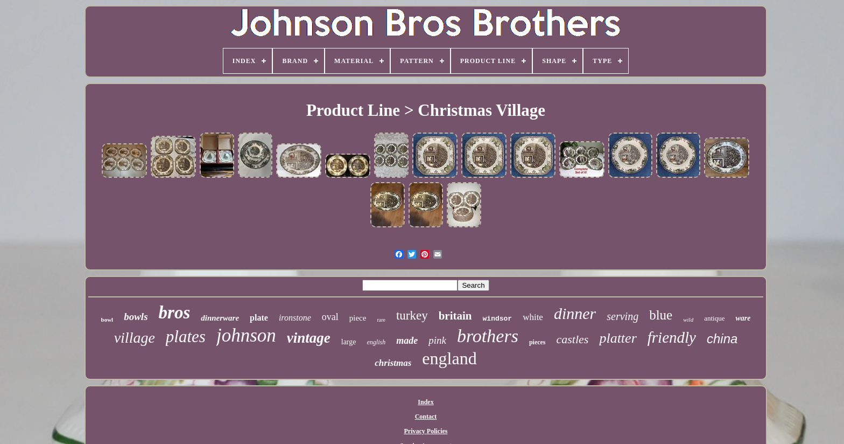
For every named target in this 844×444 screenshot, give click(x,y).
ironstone (295, 317)
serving (622, 316)
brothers (487, 336)
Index (425, 402)
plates (186, 336)
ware (742, 318)
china (722, 338)
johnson (246, 335)
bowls (135, 316)
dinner (575, 313)
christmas (393, 363)
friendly (672, 337)
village (134, 337)
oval (330, 316)
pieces (537, 342)
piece (358, 318)
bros (175, 312)
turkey (412, 315)
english (376, 342)
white (533, 317)
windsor (497, 319)
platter (617, 338)
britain (455, 315)
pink (437, 340)
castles (573, 339)
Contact (426, 416)
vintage (308, 338)
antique (714, 318)
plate (259, 317)
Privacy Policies (426, 431)
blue (660, 315)
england (449, 358)
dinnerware (220, 318)
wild (688, 319)
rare (381, 320)
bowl (107, 319)
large (348, 342)
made (407, 340)
